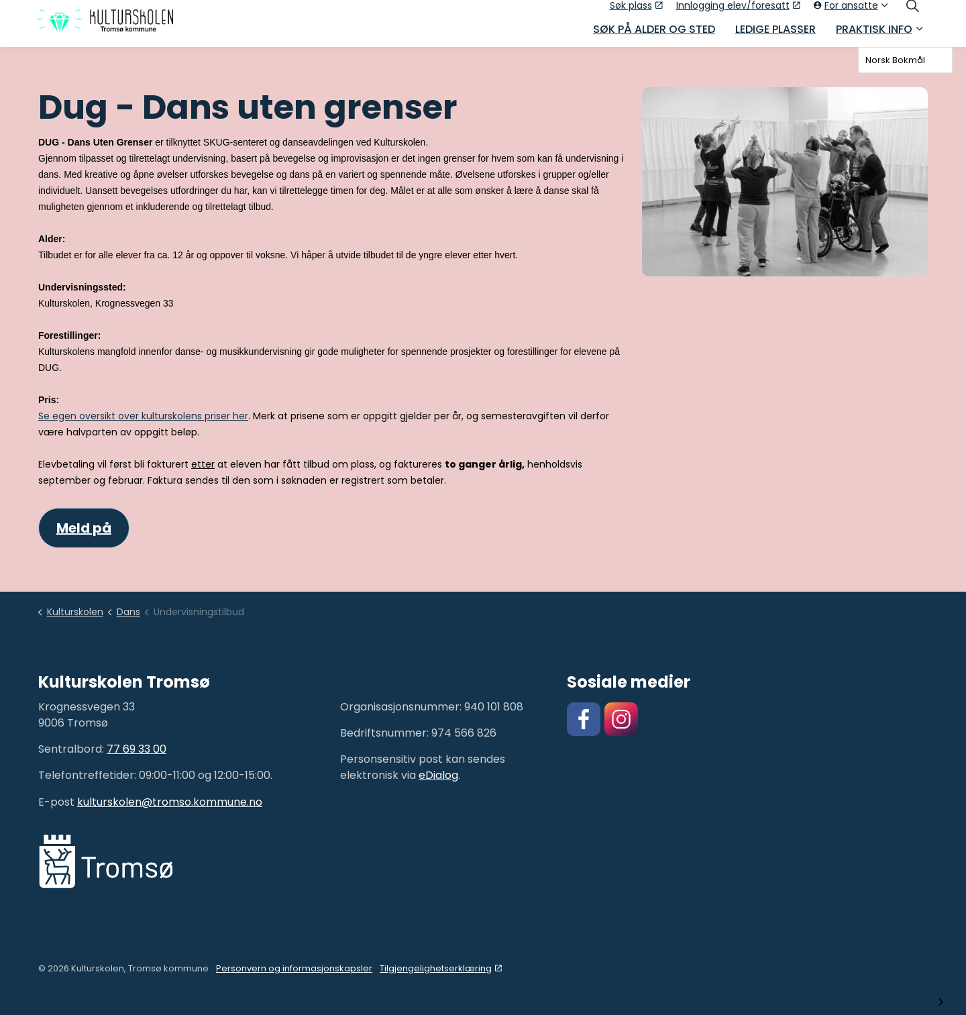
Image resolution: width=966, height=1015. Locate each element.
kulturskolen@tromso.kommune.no (169, 802)
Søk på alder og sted (654, 35)
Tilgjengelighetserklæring (441, 968)
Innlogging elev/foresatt (738, 11)
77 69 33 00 (136, 749)
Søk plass (636, 11)
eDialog (438, 775)
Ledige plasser (775, 35)
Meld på (83, 528)
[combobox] (905, 60)
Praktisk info (874, 35)
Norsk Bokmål (895, 60)
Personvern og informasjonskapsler (294, 968)
